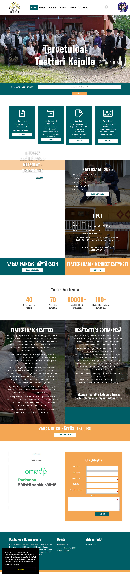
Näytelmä (42, 7)
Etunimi (76, 467)
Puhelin (76, 484)
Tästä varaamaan (32, 270)
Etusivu (33, 7)
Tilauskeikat (52, 7)
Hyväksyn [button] (20, 569)
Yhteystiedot (83, 7)
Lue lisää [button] (16, 564)
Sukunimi (76, 472)
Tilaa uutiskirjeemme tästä (22, 87)
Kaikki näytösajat (97, 194)
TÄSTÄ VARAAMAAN (65, 434)
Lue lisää (22, 134)
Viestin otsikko (76, 490)
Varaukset (64, 7)
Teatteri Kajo (36, 454)
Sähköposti (76, 478)
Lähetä (79, 93)
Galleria (73, 7)
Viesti (93, 495)
